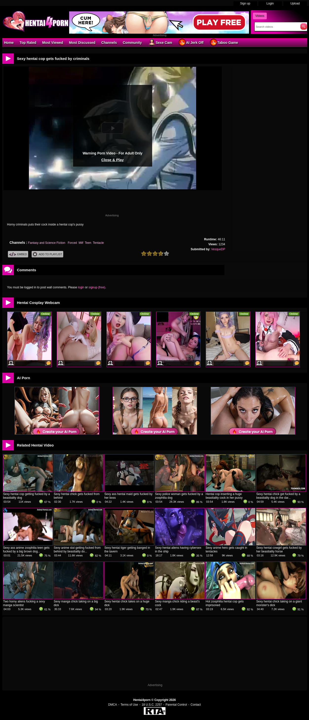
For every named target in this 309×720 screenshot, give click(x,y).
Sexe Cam (160, 42)
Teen (88, 243)
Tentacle (98, 243)
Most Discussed (82, 43)
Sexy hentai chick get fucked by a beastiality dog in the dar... (278, 495)
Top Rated (28, 43)
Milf (81, 243)
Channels (109, 43)
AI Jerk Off (191, 42)
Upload (295, 3)
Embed (18, 254)
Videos (259, 16)
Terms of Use (129, 704)
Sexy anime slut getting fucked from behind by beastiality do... (77, 549)
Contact (196, 704)
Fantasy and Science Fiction (47, 243)
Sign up (245, 3)
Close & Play (112, 160)
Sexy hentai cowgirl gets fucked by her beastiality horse (279, 549)
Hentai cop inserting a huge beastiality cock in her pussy (224, 495)
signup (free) (96, 287)
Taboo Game (223, 42)
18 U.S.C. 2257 (152, 704)
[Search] (276, 27)
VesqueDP (218, 249)
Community (132, 43)
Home (9, 43)
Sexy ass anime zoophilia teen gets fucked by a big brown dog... (26, 549)
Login (270, 3)
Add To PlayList (47, 254)
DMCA (112, 704)
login (81, 287)
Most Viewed (52, 43)
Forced (72, 243)
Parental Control (176, 704)
